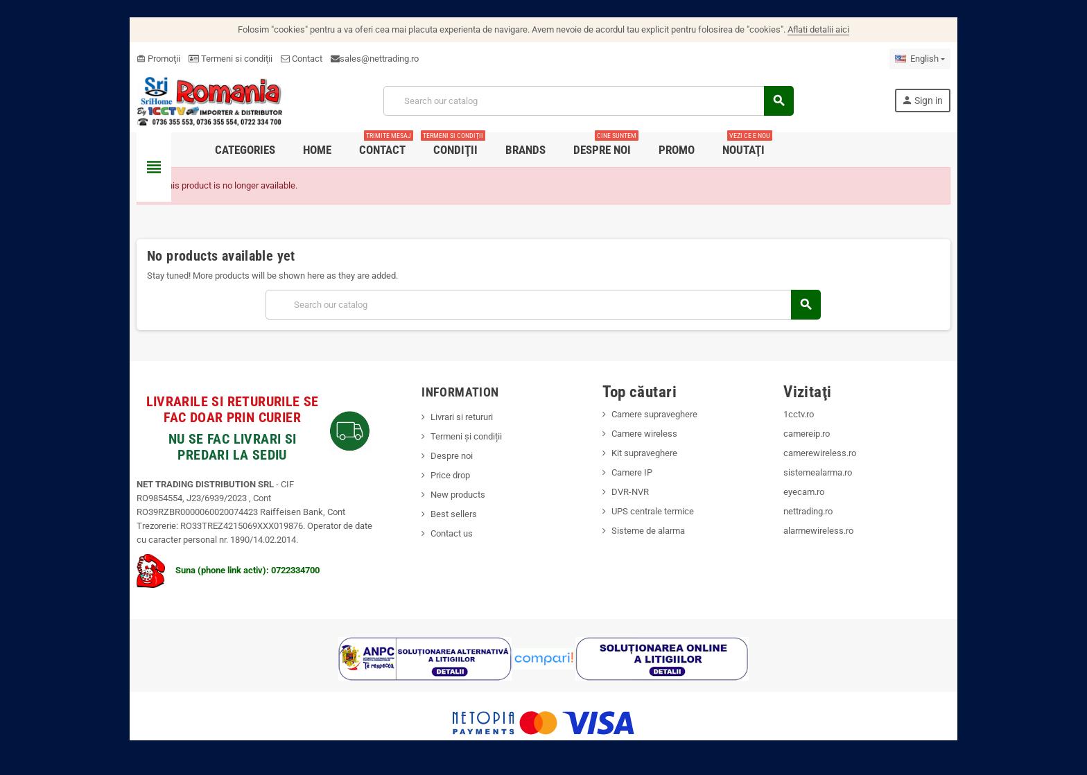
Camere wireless (645, 433)
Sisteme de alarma (649, 530)
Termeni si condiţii (228, 58)
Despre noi (451, 456)
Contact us (451, 533)
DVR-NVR (631, 492)
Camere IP (632, 472)
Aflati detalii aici (818, 29)
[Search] (588, 101)
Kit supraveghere (645, 453)
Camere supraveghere (655, 414)
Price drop (449, 475)
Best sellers (453, 514)
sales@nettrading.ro (377, 58)
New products (457, 494)
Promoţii (156, 58)
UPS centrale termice (653, 511)
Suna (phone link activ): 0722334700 (226, 570)
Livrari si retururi (461, 417)
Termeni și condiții (465, 436)
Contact (299, 58)
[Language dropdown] (922, 59)
